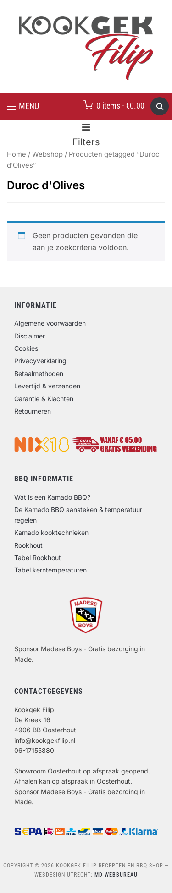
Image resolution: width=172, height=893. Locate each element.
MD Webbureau (116, 874)
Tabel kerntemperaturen (50, 570)
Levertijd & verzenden (47, 386)
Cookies (26, 348)
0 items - (120, 105)
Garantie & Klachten (43, 399)
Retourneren (32, 411)
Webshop (47, 154)
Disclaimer (29, 336)
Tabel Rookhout (37, 557)
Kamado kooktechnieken (51, 532)
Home (16, 154)
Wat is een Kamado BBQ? (52, 497)
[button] (23, 106)
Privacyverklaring (40, 361)
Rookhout (28, 545)
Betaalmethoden (38, 373)
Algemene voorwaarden (50, 323)
